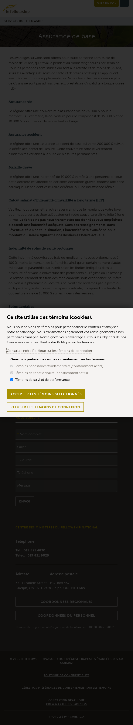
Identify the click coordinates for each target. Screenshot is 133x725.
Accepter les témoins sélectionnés (46, 394)
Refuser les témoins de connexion (45, 407)
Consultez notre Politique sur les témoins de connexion (49, 351)
